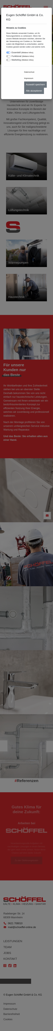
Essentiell (22, 52)
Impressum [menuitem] (28, 78)
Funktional (23, 56)
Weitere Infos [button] (27, 52)
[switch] (8, 56)
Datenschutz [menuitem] (29, 72)
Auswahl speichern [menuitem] (35, 84)
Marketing (23, 60)
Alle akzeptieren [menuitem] (34, 91)
